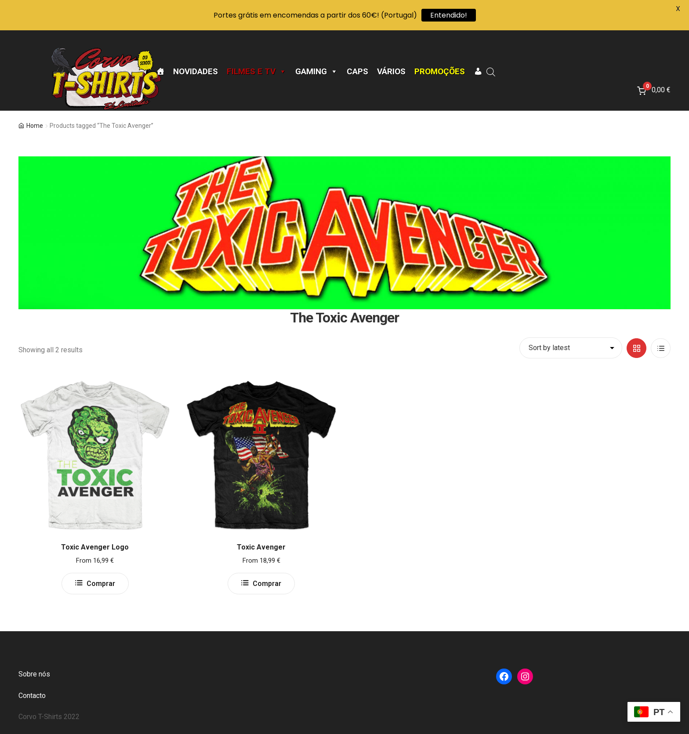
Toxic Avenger (261, 547)
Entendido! (448, 15)
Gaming (316, 71)
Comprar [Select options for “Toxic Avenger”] (267, 583)
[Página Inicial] (160, 71)
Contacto (32, 695)
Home (34, 125)
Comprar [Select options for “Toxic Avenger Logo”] (101, 583)
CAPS (357, 71)
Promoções (439, 71)
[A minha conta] (477, 71)
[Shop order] (570, 347)
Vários (391, 71)
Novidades (195, 71)
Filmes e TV (256, 71)
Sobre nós (34, 674)
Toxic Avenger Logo (95, 547)
